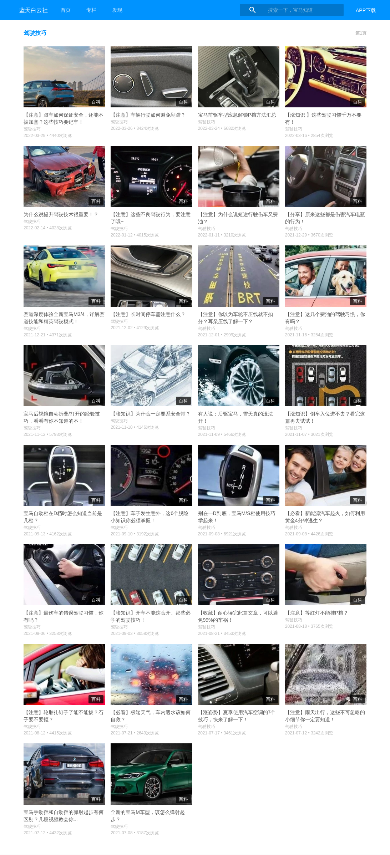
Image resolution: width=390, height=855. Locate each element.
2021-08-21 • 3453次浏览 (222, 633)
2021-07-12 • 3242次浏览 (309, 733)
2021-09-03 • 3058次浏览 (135, 633)
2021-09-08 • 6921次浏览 (222, 533)
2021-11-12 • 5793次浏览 (48, 434)
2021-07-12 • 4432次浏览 (48, 832)
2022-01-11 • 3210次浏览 (222, 235)
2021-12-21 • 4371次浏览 (48, 334)
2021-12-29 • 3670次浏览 (309, 235)
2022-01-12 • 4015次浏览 (135, 235)
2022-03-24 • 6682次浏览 (222, 128)
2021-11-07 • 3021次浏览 (309, 434)
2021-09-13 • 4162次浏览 (48, 533)
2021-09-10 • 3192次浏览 (135, 533)
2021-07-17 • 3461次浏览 (222, 733)
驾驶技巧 (32, 129)
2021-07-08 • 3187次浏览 (135, 832)
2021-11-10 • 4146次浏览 (135, 427)
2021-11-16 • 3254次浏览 (309, 334)
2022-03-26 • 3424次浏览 (135, 128)
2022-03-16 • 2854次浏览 (309, 135)
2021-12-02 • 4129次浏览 (135, 327)
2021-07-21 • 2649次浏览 (135, 733)
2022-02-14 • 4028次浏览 (48, 227)
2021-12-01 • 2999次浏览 (222, 334)
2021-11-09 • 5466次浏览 (222, 434)
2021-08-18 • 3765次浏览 (309, 626)
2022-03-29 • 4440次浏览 (48, 135)
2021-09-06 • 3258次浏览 (48, 633)
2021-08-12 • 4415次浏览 (48, 733)
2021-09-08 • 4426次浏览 (309, 533)
